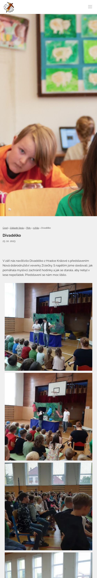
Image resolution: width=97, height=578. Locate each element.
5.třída (36, 228)
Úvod (5, 228)
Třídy (28, 228)
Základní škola (17, 228)
